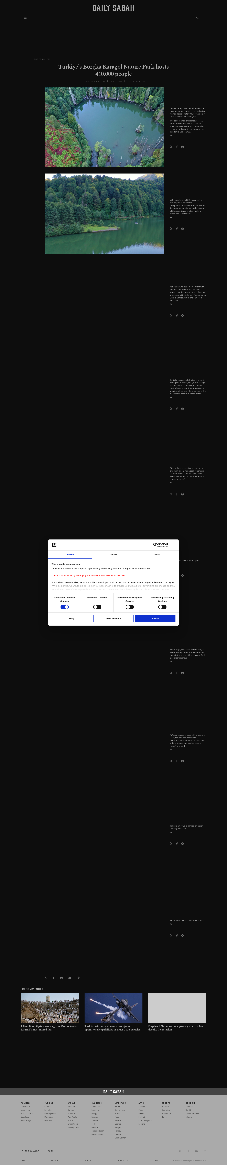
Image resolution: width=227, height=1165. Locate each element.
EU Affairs (25, 1117)
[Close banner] (174, 545)
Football (165, 1106)
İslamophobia (73, 1127)
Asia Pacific (72, 1117)
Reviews (142, 1124)
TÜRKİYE (48, 1103)
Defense (94, 1127)
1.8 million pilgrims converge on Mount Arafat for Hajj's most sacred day (49, 1028)
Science (118, 1124)
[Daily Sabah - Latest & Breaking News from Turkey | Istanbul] (113, 8)
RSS (156, 1161)
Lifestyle (120, 1103)
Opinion (190, 1103)
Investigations (50, 1113)
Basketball (166, 1110)
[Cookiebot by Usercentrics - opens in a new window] (155, 545)
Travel (117, 1113)
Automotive (96, 1106)
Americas (72, 1113)
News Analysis (26, 1120)
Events (141, 1113)
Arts (141, 1103)
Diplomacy (25, 1106)
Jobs (23, 1161)
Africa (70, 1120)
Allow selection (113, 618)
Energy (94, 1113)
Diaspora (48, 1120)
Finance (94, 1117)
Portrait (142, 1117)
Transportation (97, 1131)
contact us (124, 1161)
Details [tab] (113, 554)
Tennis (164, 1117)
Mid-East (71, 1106)
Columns (189, 1106)
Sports (166, 1103)
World (72, 1103)
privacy (54, 1161)
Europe (71, 1110)
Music (141, 1110)
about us (88, 1161)
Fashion (118, 1120)
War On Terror (27, 1113)
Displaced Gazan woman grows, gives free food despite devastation (176, 1028)
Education (48, 1110)
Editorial (189, 1117)
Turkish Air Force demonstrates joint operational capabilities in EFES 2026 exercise (112, 1028)
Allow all (155, 618)
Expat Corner (120, 1138)
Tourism (94, 1120)
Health (117, 1106)
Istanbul (47, 1106)
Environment (120, 1110)
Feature (118, 1134)
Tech (93, 1124)
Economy (95, 1110)
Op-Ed (188, 1110)
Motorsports (167, 1113)
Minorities (48, 1117)
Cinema (142, 1106)
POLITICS (26, 1103)
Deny (72, 618)
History (118, 1131)
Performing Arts (145, 1120)
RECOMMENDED (32, 989)
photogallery (42, 59)
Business (96, 1103)
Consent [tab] (70, 554)
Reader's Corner (192, 1113)
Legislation (25, 1110)
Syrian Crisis (73, 1124)
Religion (118, 1127)
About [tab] (157, 554)
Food (117, 1117)
